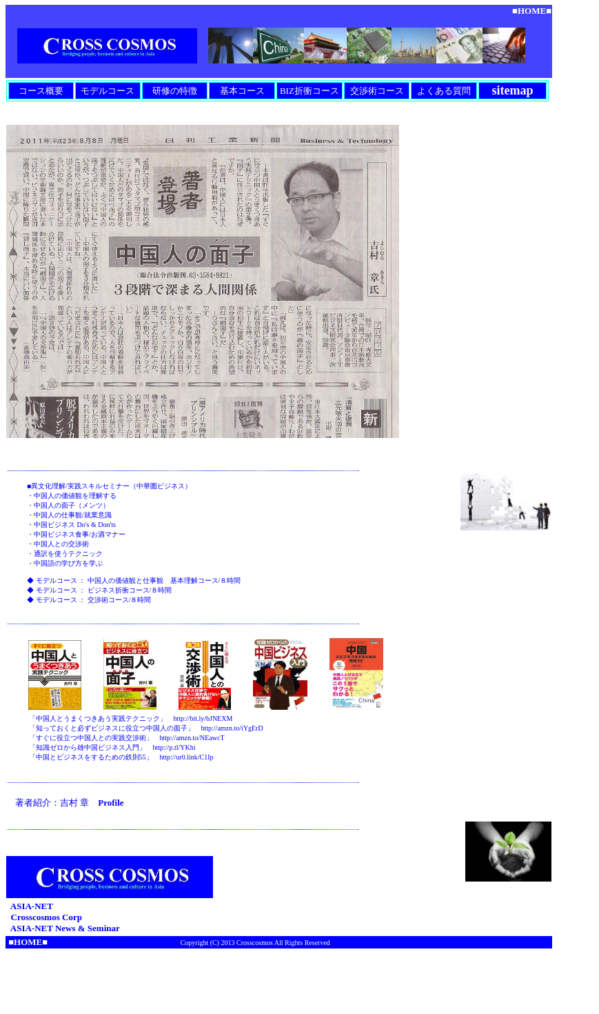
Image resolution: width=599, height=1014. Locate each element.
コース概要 (41, 91)
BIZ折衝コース (309, 91)
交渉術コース (377, 91)
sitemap (512, 90)
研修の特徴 (174, 91)
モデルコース (107, 91)
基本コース (242, 91)
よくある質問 (444, 91)
